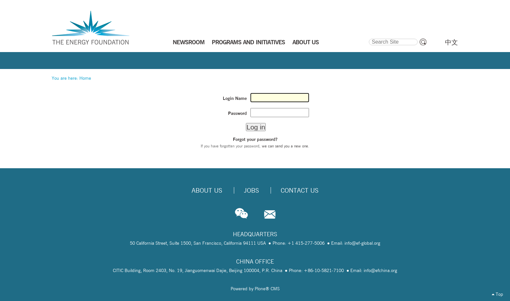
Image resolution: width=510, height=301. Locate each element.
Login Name (235, 98)
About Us (207, 190)
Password (237, 113)
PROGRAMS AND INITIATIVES (248, 42)
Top (497, 294)
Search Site (368, 37)
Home (85, 78)
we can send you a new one (285, 146)
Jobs (251, 190)
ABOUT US (305, 42)
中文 (451, 42)
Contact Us (299, 190)
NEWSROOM (189, 42)
